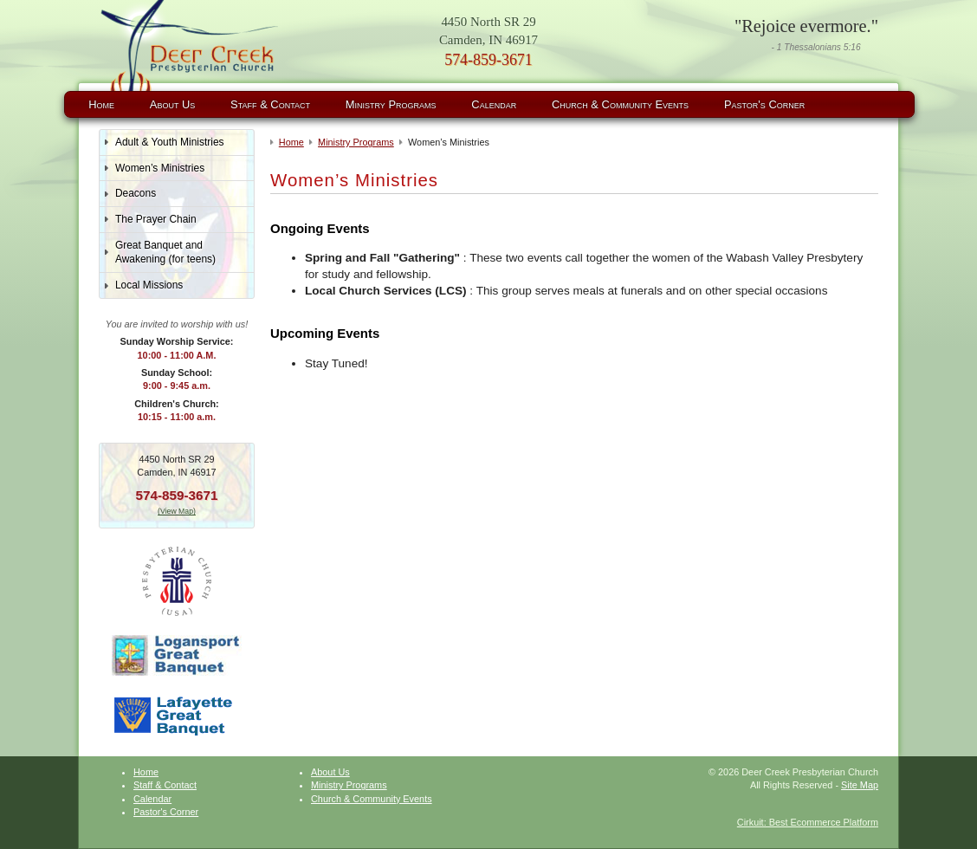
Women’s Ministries (159, 168)
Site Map (859, 785)
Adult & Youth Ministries (169, 142)
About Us (173, 104)
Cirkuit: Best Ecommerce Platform (807, 822)
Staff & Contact (270, 104)
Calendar (493, 104)
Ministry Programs (391, 104)
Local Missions (149, 285)
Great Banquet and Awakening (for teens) (165, 252)
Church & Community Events (620, 104)
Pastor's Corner (764, 104)
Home (101, 104)
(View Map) (177, 511)
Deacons (135, 193)
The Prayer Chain (156, 219)
